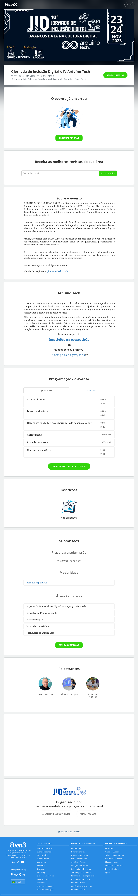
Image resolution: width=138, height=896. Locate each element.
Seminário (41, 869)
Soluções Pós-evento (79, 865)
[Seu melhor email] (60, 173)
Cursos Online (43, 879)
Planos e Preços (111, 862)
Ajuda (107, 872)
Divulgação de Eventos (80, 855)
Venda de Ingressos (79, 859)
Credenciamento (78, 889)
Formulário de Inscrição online (83, 876)
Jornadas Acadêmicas (45, 876)
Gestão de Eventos (78, 862)
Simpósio (41, 865)
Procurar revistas (69, 138)
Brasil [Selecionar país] (17, 882)
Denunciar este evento (69, 831)
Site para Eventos (78, 883)
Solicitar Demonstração (114, 855)
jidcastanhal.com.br (58, 271)
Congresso (41, 862)
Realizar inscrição (115, 75)
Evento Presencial (44, 852)
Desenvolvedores (112, 869)
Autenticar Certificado (114, 865)
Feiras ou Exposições (45, 889)
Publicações (76, 848)
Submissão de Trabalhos (81, 869)
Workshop (41, 872)
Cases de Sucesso (112, 852)
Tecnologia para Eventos (81, 872)
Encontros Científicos (45, 886)
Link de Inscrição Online (80, 879)
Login (129, 5)
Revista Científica (78, 852)
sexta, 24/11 (92, 390)
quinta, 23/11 (46, 390)
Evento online (42, 855)
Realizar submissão (69, 645)
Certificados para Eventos (81, 886)
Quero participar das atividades (69, 466)
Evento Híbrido (43, 859)
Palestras (40, 883)
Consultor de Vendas (113, 859)
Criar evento (110, 848)
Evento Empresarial (45, 848)
